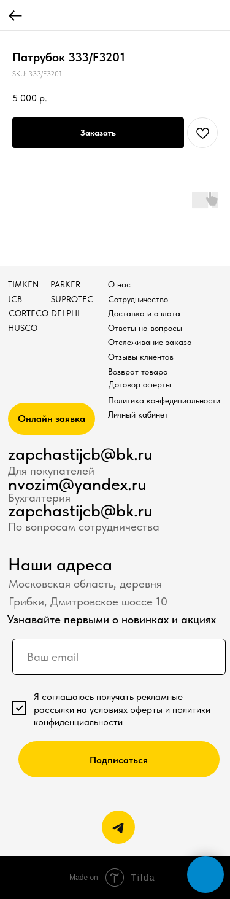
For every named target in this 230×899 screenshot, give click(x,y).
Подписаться (119, 759)
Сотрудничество (138, 299)
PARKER (65, 284)
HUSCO (22, 328)
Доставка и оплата (144, 313)
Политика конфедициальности (164, 400)
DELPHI (65, 313)
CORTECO (28, 313)
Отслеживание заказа (150, 342)
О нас (119, 284)
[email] (119, 657)
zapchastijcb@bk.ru (80, 453)
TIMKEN (23, 284)
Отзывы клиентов (141, 357)
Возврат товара (138, 372)
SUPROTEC (72, 299)
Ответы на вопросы (145, 328)
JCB (15, 299)
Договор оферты (140, 384)
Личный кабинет (138, 415)
